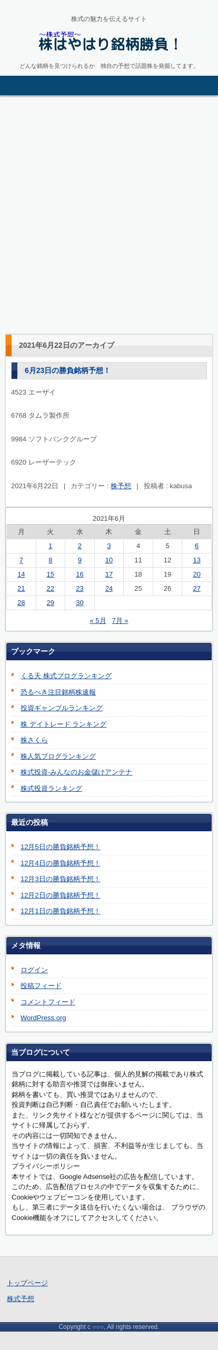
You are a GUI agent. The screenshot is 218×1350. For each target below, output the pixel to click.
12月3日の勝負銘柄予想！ (61, 879)
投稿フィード (41, 986)
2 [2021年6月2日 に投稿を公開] (80, 546)
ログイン (34, 970)
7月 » (120, 620)
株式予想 (20, 1299)
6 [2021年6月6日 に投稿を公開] (197, 546)
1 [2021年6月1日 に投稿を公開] (50, 546)
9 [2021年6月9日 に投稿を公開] (80, 560)
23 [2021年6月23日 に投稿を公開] (79, 588)
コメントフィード (48, 1002)
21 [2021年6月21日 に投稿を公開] (21, 588)
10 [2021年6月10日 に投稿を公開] (109, 560)
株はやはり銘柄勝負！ (84, 63)
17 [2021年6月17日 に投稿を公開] (109, 574)
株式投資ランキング (51, 788)
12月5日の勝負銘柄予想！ (61, 847)
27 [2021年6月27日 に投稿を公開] (196, 588)
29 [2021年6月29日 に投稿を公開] (50, 603)
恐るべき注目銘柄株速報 (58, 692)
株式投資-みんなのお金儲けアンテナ (76, 772)
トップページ (27, 1283)
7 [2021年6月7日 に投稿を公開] (21, 560)
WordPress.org (43, 1018)
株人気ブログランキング (58, 756)
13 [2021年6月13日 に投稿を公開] (196, 560)
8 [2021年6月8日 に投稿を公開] (50, 560)
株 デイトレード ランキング (63, 724)
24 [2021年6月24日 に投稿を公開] (109, 588)
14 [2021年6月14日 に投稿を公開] (21, 574)
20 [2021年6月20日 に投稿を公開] (196, 574)
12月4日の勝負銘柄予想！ (61, 863)
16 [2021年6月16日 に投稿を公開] (79, 574)
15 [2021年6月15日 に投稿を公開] (50, 574)
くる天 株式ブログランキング (66, 676)
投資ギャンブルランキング (62, 708)
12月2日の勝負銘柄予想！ (61, 895)
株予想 (121, 486)
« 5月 (98, 620)
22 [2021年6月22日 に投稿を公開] (50, 588)
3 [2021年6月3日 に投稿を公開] (109, 546)
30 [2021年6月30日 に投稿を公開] (79, 603)
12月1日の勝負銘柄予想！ (61, 911)
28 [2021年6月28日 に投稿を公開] (21, 603)
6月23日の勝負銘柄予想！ (68, 370)
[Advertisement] (109, 215)
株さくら (34, 740)
